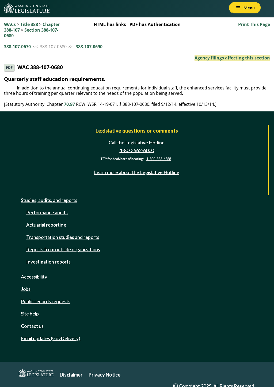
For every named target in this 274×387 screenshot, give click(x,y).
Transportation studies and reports (62, 237)
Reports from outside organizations (63, 249)
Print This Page (254, 24)
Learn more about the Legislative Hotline (136, 172)
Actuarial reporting (46, 225)
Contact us (32, 326)
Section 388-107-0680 (31, 33)
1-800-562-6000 (137, 150)
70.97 (69, 104)
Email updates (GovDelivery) (50, 338)
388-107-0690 (89, 47)
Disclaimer (71, 375)
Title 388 (29, 24)
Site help (30, 314)
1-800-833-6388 (158, 159)
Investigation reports (48, 262)
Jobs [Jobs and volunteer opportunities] (26, 289)
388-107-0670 (17, 47)
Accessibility (34, 277)
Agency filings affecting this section (232, 58)
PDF (9, 67)
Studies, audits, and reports (49, 200)
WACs (10, 24)
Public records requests (45, 301)
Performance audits (47, 212)
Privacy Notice (104, 375)
